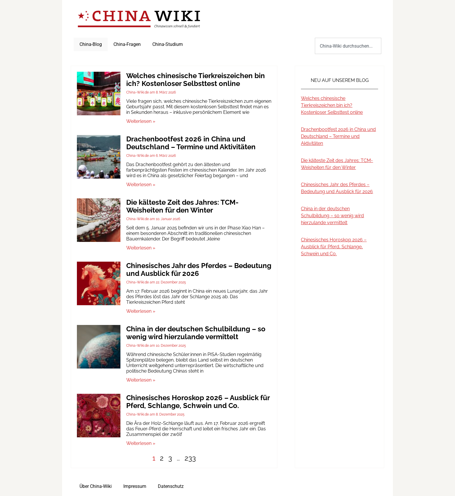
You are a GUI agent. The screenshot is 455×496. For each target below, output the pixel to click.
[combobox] (348, 46)
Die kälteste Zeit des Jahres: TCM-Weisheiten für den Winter (182, 206)
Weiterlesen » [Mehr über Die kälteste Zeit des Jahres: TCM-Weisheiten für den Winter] (140, 248)
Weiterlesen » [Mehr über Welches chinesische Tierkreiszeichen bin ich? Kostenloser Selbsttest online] (140, 121)
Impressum (134, 486)
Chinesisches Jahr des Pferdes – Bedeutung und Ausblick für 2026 (198, 269)
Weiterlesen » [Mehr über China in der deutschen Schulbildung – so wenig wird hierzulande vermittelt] (140, 380)
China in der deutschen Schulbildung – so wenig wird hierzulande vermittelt (196, 333)
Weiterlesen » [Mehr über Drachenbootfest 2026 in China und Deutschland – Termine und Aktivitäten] (140, 184)
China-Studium (167, 44)
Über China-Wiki (96, 486)
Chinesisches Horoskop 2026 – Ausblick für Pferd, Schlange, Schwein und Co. (198, 401)
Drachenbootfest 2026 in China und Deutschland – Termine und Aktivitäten (191, 143)
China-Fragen (127, 44)
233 (190, 458)
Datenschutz (171, 486)
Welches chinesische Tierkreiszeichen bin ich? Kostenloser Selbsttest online (195, 79)
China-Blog (91, 44)
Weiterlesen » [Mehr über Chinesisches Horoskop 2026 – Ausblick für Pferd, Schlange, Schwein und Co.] (140, 443)
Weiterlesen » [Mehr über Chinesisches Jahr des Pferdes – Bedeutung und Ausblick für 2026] (140, 311)
